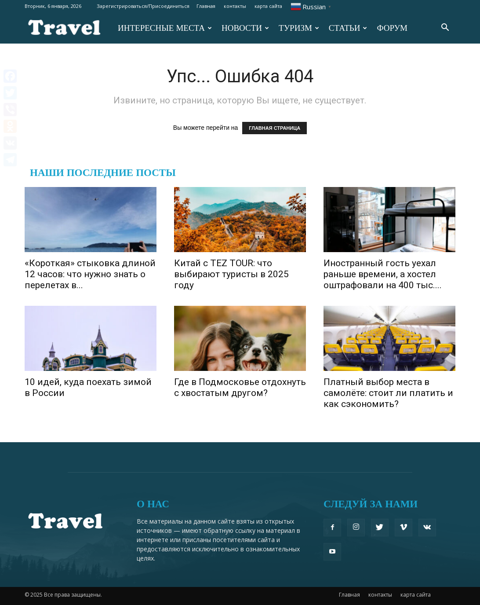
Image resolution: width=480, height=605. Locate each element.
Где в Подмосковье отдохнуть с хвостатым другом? (240, 387)
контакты (235, 6)
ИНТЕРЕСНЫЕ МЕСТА (165, 28)
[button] (444, 28)
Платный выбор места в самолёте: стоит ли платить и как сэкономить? (388, 393)
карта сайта (268, 6)
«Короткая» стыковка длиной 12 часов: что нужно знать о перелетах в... (90, 274)
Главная (205, 6)
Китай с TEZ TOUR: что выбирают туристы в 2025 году (231, 274)
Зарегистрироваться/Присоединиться (143, 6)
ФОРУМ (392, 28)
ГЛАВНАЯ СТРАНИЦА (274, 128)
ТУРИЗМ (299, 28)
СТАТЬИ (348, 28)
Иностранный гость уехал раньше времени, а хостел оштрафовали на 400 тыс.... (383, 274)
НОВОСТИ (245, 28)
